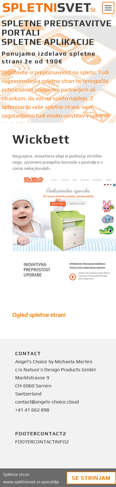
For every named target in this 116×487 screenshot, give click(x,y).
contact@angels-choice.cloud (47, 402)
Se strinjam (91, 478)
